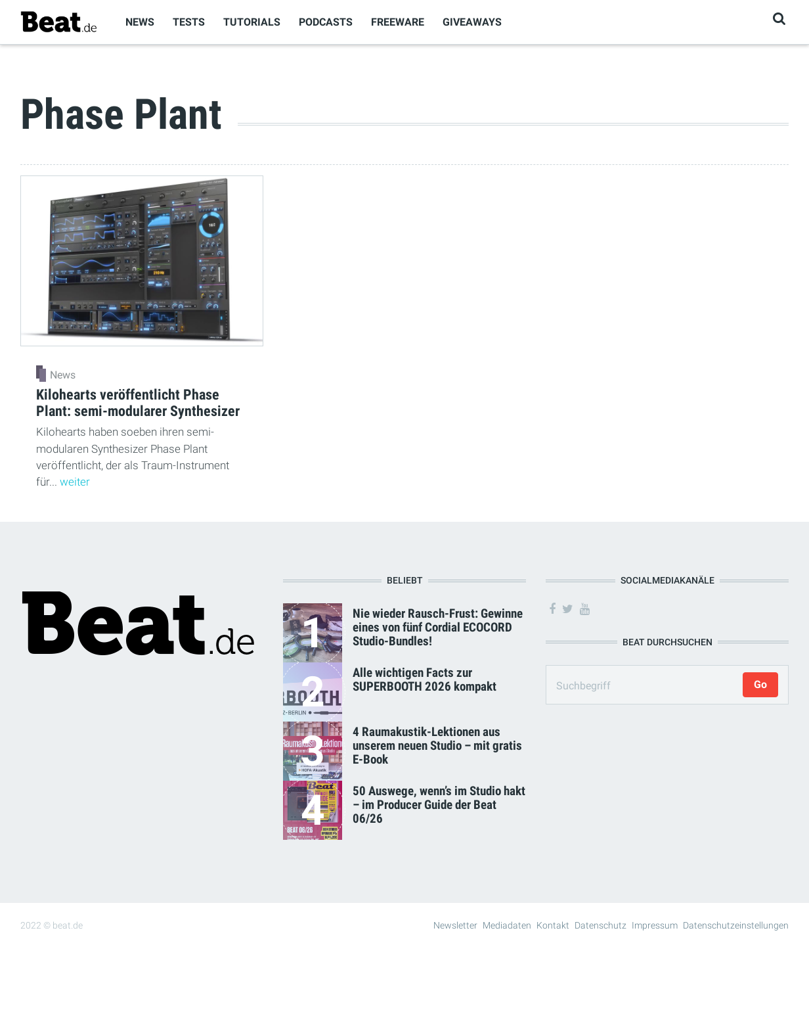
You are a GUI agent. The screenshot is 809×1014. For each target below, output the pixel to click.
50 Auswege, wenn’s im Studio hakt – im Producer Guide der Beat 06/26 (439, 804)
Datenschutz (600, 925)
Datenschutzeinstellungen (736, 925)
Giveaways (472, 22)
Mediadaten (507, 925)
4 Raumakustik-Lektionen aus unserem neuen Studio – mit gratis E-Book (437, 745)
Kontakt (552, 925)
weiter (75, 481)
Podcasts (326, 22)
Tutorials (251, 22)
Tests (189, 22)
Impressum (655, 925)
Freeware (397, 22)
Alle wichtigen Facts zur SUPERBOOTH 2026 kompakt (424, 679)
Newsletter (455, 925)
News (139, 22)
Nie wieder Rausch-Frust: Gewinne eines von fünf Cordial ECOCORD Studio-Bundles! (438, 627)
